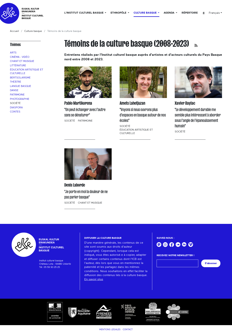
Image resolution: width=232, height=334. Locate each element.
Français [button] (214, 12)
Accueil (14, 31)
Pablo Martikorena (78, 103)
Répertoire (190, 13)
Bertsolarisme (20, 77)
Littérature (18, 65)
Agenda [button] (169, 13)
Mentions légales (110, 329)
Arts (13, 52)
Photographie (19, 99)
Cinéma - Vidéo (19, 57)
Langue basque (20, 86)
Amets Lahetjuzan (132, 103)
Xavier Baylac (185, 103)
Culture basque (33, 31)
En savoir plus (93, 279)
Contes (15, 111)
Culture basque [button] (145, 13)
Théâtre (15, 82)
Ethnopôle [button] (119, 13)
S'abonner (211, 263)
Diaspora (16, 107)
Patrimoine (17, 94)
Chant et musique (22, 61)
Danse (14, 90)
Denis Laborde (74, 185)
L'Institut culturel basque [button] (84, 13)
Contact (128, 329)
